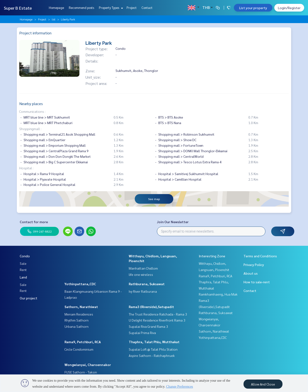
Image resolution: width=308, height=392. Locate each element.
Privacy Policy (254, 264)
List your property (253, 8)
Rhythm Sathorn (76, 320)
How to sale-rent (257, 282)
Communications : (32, 111)
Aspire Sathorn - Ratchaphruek (152, 355)
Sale (23, 263)
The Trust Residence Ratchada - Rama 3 (158, 314)
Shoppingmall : (30, 128)
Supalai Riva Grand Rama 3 (148, 326)
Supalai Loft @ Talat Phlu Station (153, 349)
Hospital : (26, 168)
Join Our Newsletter (173, 222)
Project (132, 8)
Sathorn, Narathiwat (81, 306)
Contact (147, 8)
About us (251, 273)
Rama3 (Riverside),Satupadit (151, 306)
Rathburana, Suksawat (147, 284)
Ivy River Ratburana (143, 291)
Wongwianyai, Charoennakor (87, 364)
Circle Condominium (78, 349)
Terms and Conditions (260, 256)
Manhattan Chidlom (143, 268)
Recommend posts (81, 8)
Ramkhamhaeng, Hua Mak (218, 294)
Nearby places (31, 103)
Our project (28, 298)
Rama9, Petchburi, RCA (82, 342)
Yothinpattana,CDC (80, 284)
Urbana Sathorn (76, 326)
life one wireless (141, 274)
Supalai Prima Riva (142, 332)
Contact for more (34, 222)
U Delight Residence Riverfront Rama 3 (157, 320)
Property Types (110, 8)
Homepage (56, 8)
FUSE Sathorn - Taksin (80, 372)
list (53, 19)
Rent (23, 269)
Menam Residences (78, 314)
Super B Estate (18, 8)
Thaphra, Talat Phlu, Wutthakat (154, 342)
